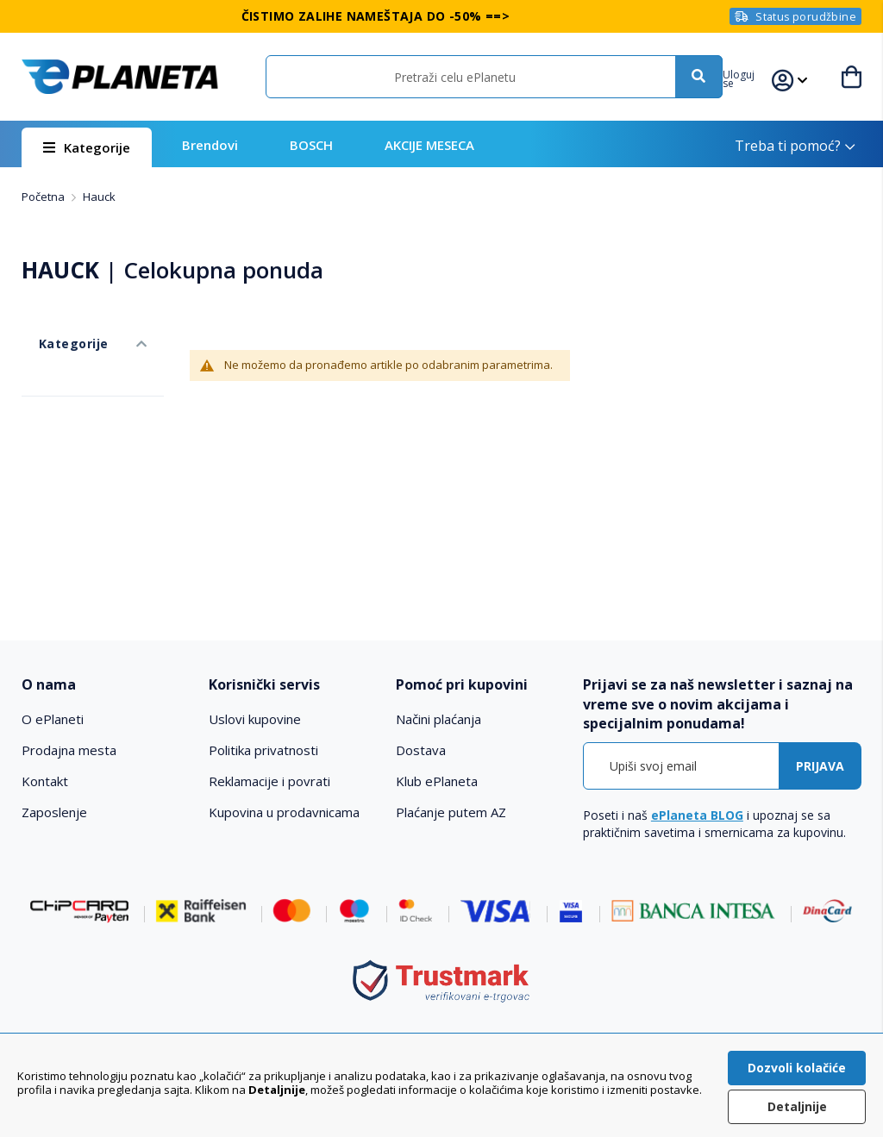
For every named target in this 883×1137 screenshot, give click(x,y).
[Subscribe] (820, 766)
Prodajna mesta (69, 750)
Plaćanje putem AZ (451, 812)
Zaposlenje (54, 812)
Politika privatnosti (263, 750)
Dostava (421, 750)
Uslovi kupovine (255, 719)
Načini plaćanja (438, 719)
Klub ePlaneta (437, 781)
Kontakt (45, 781)
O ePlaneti (53, 719)
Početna (44, 196)
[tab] (106, 685)
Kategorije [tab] (54, 326)
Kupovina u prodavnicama (284, 812)
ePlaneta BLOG (697, 815)
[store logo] (119, 76)
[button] (755, 77)
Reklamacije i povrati (269, 781)
